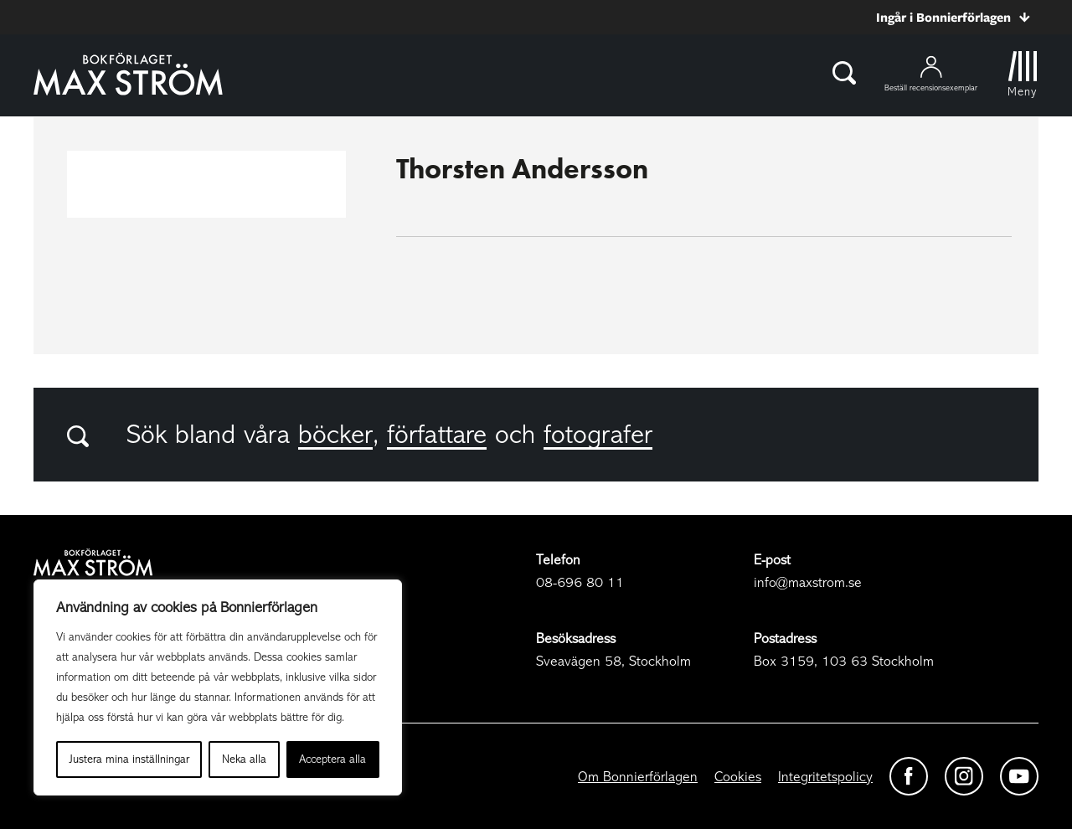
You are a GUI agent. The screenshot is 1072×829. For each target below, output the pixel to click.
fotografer (598, 435)
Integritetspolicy (825, 777)
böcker (335, 435)
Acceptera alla (332, 759)
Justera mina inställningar (129, 759)
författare (437, 435)
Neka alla (244, 759)
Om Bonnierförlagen (638, 777)
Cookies (737, 777)
